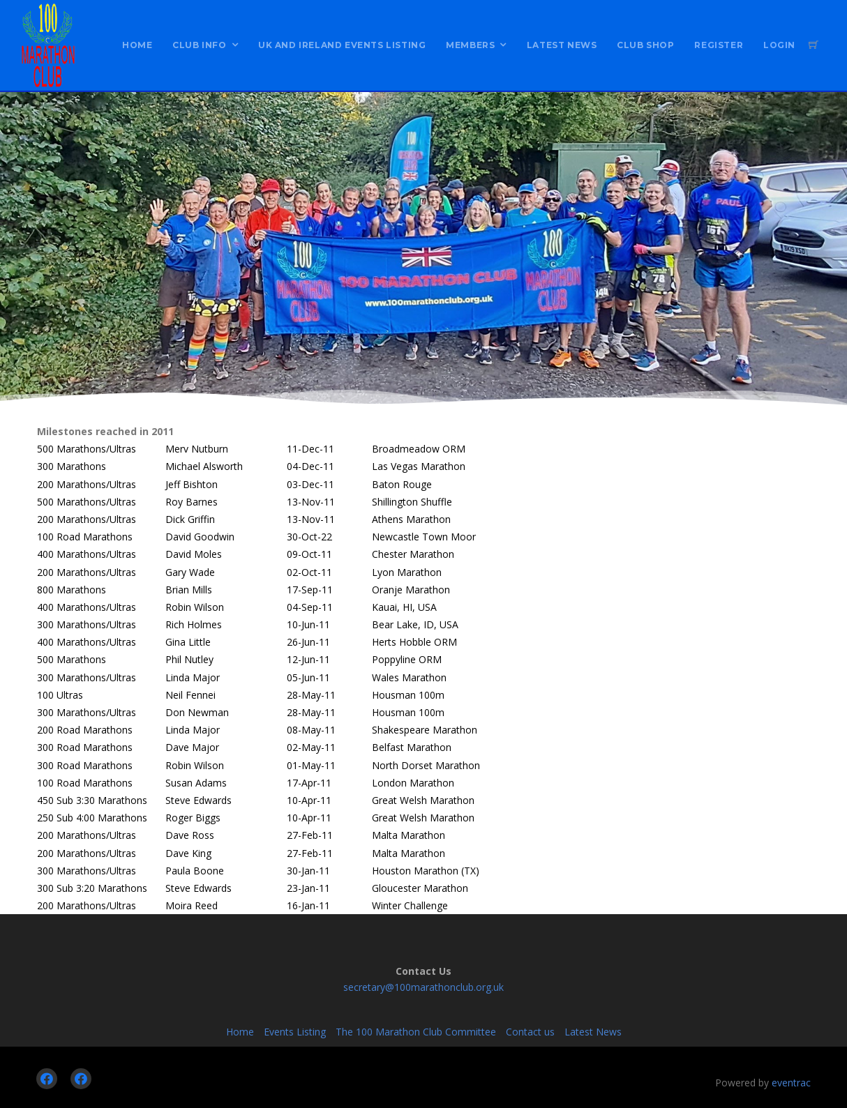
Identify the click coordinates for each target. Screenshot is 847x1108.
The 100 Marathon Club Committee (416, 1031)
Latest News (562, 45)
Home (137, 45)
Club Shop (645, 45)
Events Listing (295, 1031)
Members (470, 45)
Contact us (530, 1031)
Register (718, 45)
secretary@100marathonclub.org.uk (423, 987)
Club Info (199, 45)
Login (779, 45)
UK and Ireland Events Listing (342, 45)
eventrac (791, 1082)
